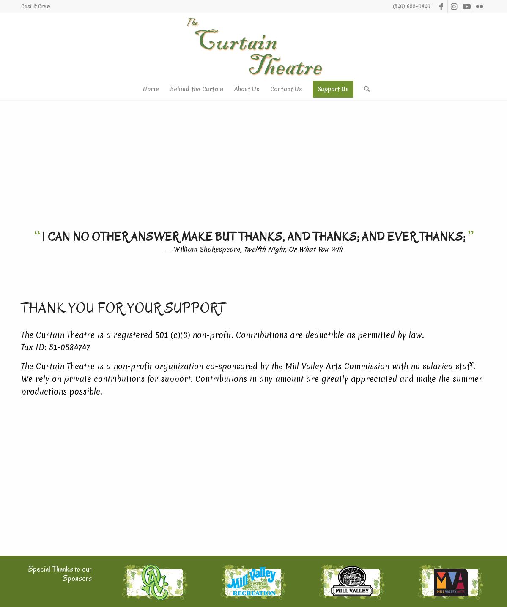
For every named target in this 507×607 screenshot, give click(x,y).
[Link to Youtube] (466, 6)
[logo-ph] (254, 46)
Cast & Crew (36, 6)
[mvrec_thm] (253, 582)
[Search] (364, 89)
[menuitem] (36, 6)
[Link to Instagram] (454, 6)
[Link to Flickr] (479, 6)
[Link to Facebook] (441, 6)
